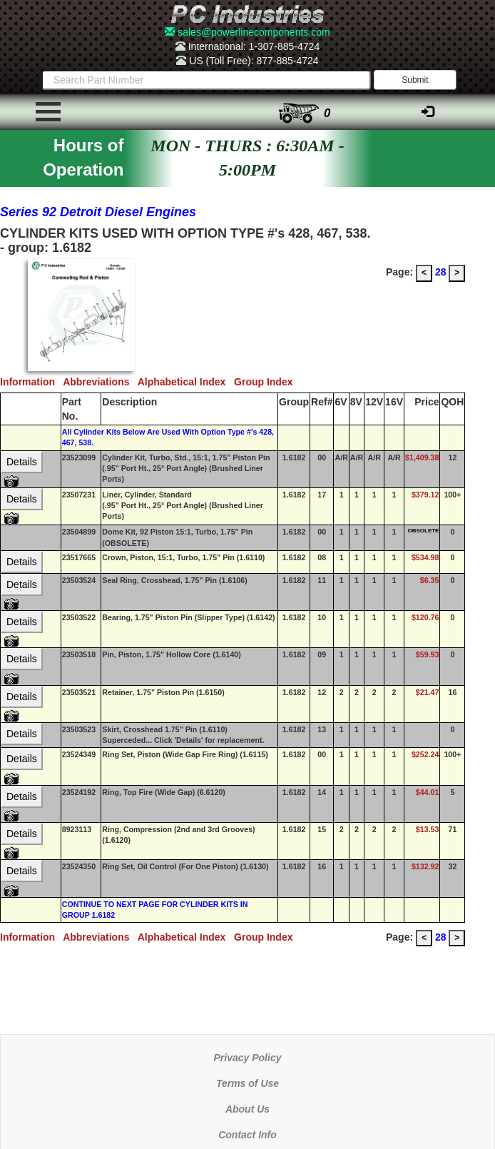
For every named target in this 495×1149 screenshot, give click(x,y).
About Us (247, 1109)
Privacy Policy (248, 1057)
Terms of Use (247, 1083)
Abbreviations (100, 382)
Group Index (266, 382)
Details (21, 461)
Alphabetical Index (186, 382)
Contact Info (247, 1134)
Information (31, 382)
